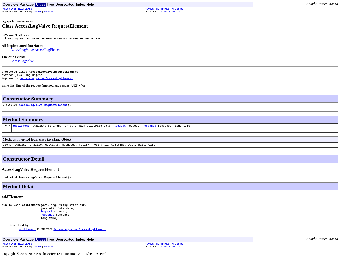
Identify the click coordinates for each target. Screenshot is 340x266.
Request (120, 129)
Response (149, 129)
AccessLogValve (22, 61)
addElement (20, 129)
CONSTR (37, 11)
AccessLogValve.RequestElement (43, 108)
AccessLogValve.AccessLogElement (36, 50)
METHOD (48, 11)
